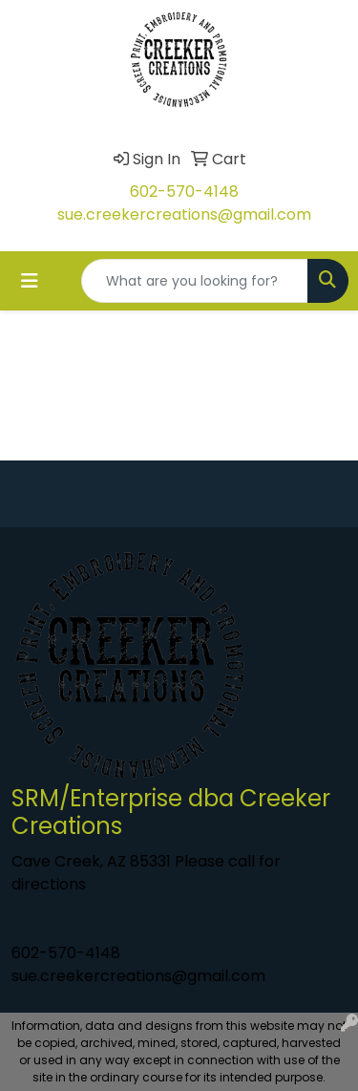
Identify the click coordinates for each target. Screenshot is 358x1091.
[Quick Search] (194, 281)
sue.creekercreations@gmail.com (184, 214)
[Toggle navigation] (30, 280)
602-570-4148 (184, 192)
